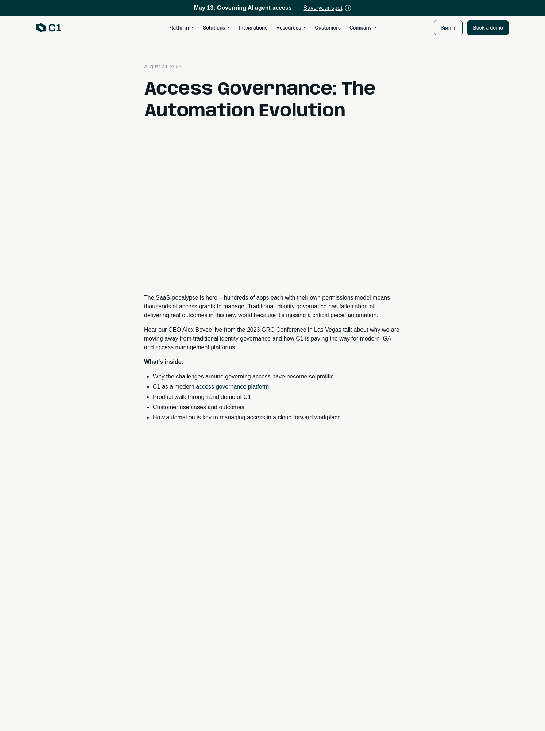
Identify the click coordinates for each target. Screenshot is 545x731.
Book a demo (488, 28)
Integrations (253, 28)
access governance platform (232, 387)
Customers (328, 28)
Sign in (448, 28)
